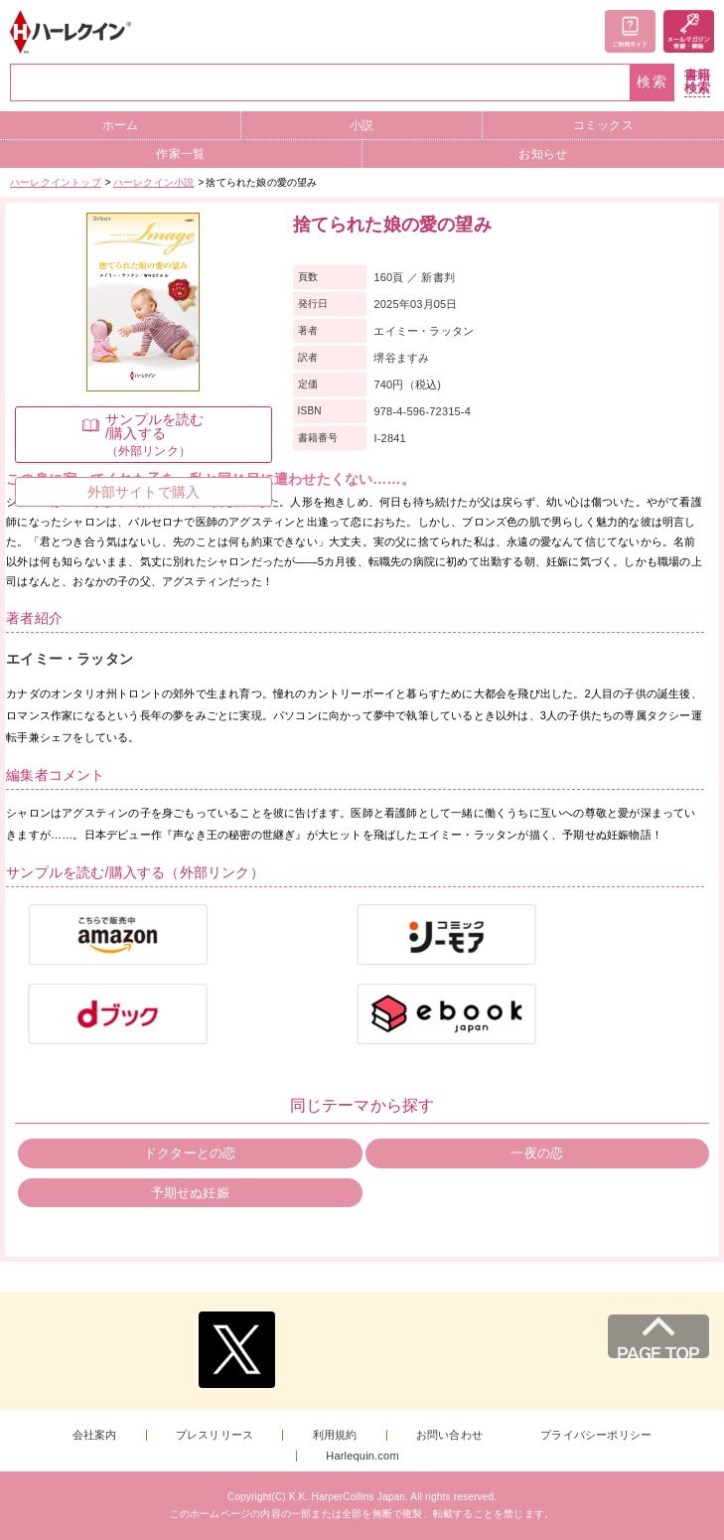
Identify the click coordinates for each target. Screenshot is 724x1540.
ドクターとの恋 (189, 1153)
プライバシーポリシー (596, 1435)
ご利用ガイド (630, 31)
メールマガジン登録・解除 (688, 31)
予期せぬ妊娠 (190, 1192)
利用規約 (335, 1435)
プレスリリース (214, 1435)
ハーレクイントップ (55, 182)
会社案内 (94, 1435)
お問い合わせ (449, 1435)
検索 (652, 82)
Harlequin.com (362, 1456)
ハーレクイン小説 (154, 182)
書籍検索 (697, 82)
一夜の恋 (536, 1153)
